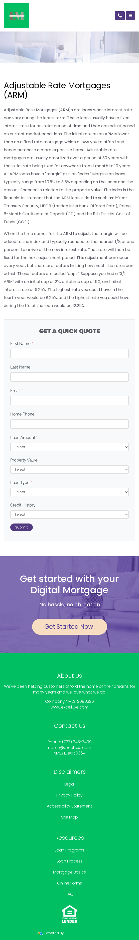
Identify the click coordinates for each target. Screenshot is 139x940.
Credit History (24, 505)
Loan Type (21, 482)
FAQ (69, 894)
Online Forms (69, 883)
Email (16, 390)
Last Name (21, 367)
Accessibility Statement (69, 806)
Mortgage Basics (69, 872)
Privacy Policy (69, 795)
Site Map (69, 817)
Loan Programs (69, 850)
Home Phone (23, 414)
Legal (69, 784)
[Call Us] (120, 15)
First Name (21, 343)
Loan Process (69, 861)
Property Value (25, 460)
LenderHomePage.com (83, 933)
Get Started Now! (69, 626)
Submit (21, 527)
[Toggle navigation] (130, 15)
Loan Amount (24, 437)
